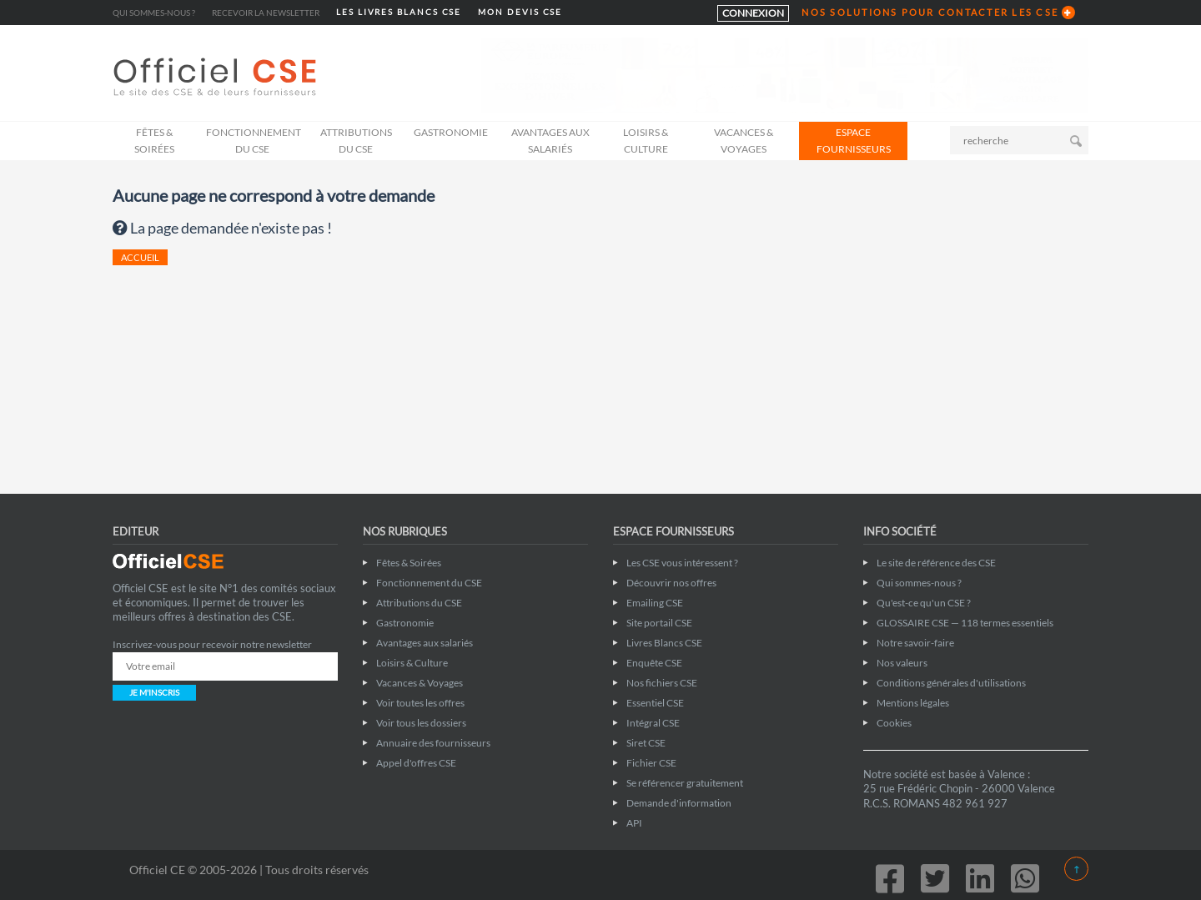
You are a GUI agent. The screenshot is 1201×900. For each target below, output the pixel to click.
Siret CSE (646, 743)
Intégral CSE (653, 722)
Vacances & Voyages (743, 140)
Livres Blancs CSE (664, 642)
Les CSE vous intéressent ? (682, 562)
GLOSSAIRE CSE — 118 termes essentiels (965, 622)
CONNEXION (753, 13)
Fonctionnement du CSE (253, 140)
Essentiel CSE (655, 702)
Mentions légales (913, 702)
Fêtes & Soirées (154, 140)
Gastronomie (451, 132)
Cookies (894, 722)
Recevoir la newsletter (265, 13)
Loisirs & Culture (645, 140)
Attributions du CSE (356, 140)
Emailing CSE (654, 602)
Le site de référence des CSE (936, 562)
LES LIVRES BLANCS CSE (398, 12)
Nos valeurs (902, 662)
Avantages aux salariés (550, 140)
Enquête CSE (654, 662)
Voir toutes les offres (420, 702)
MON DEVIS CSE (520, 12)
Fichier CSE (651, 763)
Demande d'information (678, 803)
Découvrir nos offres (671, 582)
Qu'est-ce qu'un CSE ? (924, 602)
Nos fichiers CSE (661, 682)
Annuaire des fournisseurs (433, 743)
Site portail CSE (659, 622)
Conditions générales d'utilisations (951, 682)
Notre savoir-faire (915, 642)
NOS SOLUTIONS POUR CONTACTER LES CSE (930, 12)
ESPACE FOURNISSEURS (854, 140)
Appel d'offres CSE (416, 763)
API (634, 823)
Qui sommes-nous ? (154, 13)
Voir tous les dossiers (421, 722)
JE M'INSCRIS (154, 692)
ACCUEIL (140, 257)
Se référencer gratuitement (684, 783)
